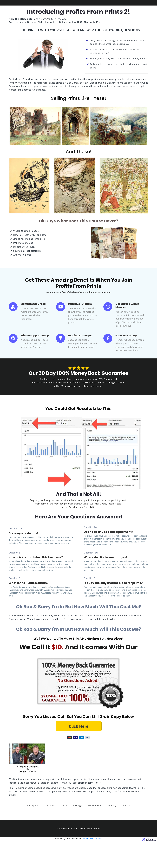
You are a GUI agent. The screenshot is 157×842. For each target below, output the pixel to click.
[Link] (32, 805)
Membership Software (93, 838)
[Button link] (79, 726)
